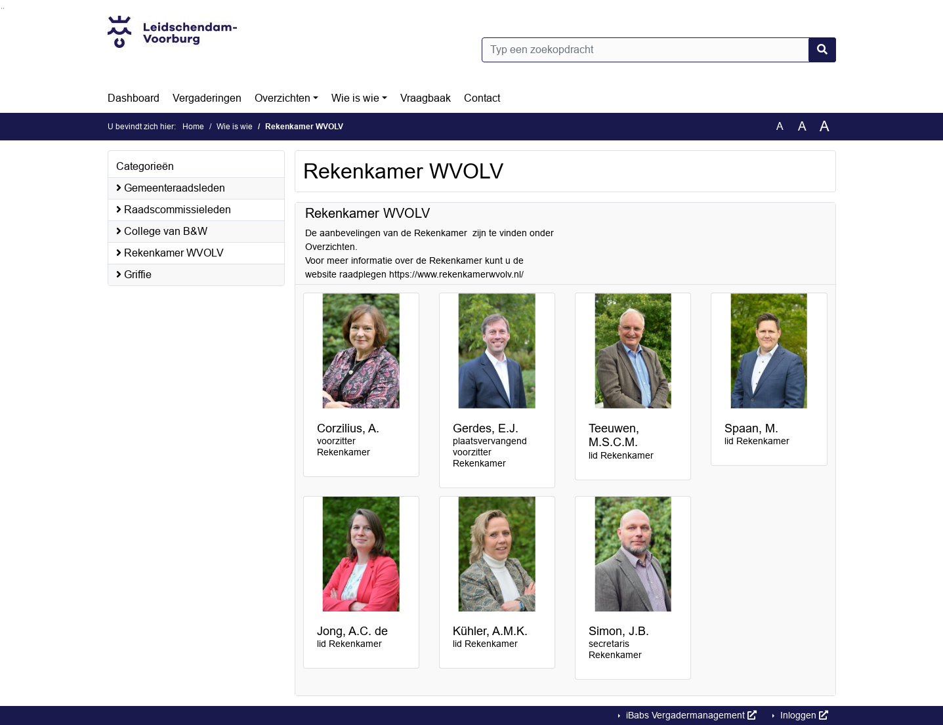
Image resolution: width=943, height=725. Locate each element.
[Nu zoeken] (822, 49)
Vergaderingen (207, 98)
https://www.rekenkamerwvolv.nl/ (456, 274)
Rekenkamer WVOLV (170, 253)
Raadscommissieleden (173, 209)
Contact (482, 98)
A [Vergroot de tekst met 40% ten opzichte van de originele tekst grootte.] (824, 127)
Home (193, 126)
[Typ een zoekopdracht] (659, 49)
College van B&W (161, 231)
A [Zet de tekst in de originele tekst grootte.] (780, 126)
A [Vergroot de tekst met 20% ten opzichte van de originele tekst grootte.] (802, 126)
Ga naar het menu (3, 8)
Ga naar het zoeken (1, 8)
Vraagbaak (425, 98)
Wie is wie (355, 98)
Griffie (134, 274)
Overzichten (282, 98)
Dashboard (133, 98)
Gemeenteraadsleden (170, 188)
